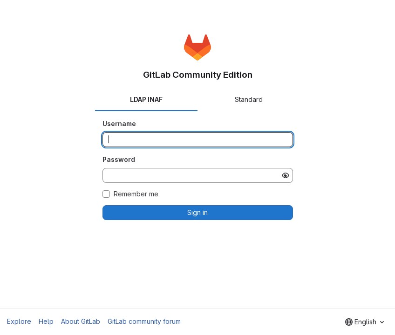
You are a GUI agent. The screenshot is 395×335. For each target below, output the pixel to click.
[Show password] (285, 175)
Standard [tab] (249, 99)
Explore (19, 321)
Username (119, 123)
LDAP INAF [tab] (146, 99)
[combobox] (364, 322)
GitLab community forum (144, 321)
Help (46, 321)
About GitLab (80, 321)
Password (118, 159)
